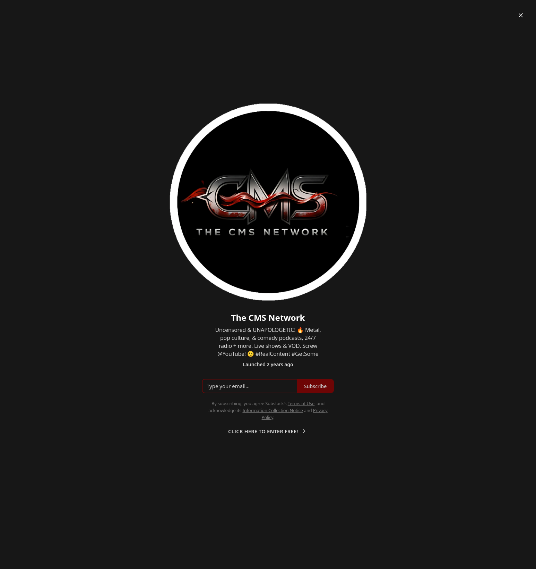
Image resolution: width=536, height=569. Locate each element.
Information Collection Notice (272, 410)
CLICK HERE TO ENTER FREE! (268, 431)
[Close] (521, 15)
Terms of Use (301, 403)
